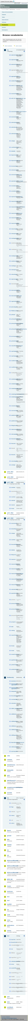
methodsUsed (13, 589)
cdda (8, 755)
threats (12, 645)
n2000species (13, 735)
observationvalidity (13, 290)
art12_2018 (10, 477)
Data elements (5, 19)
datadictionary (11, 764)
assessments (13, 523)
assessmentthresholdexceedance (13, 111)
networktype (13, 274)
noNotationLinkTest (13, 961)
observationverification (13, 295)
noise (8, 920)
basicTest (13, 939)
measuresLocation (13, 568)
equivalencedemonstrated (13, 181)
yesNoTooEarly (13, 664)
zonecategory (13, 461)
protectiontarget (13, 341)
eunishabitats (13, 699)
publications (10, 925)
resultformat (13, 367)
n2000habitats (13, 721)
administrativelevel (13, 64)
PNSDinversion (13, 310)
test (8, 936)
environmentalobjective (13, 174)
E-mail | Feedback (6, 1016)
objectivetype (13, 279)
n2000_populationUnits (13, 708)
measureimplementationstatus (13, 206)
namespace (13, 269)
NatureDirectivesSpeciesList (13, 742)
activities (13, 487)
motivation (13, 703)
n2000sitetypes (13, 729)
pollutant (13, 314)
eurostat (9, 792)
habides (9, 844)
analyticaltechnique (13, 80)
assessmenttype (13, 116)
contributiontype (13, 147)
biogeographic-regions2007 (13, 684)
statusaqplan (13, 434)
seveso (9, 930)
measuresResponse (13, 584)
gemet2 (9, 835)
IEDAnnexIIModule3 (11, 865)
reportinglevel (13, 351)
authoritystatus (13, 133)
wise (8, 1002)
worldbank (10, 1007)
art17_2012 (10, 513)
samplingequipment (13, 379)
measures (13, 559)
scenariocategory (13, 405)
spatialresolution (13, 415)
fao (8, 798)
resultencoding (13, 360)
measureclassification (13, 201)
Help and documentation (7, 12)
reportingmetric (13, 356)
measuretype (13, 228)
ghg (8, 839)
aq (8, 50)
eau (12, 949)
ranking (13, 630)
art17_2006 (10, 482)
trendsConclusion (13, 654)
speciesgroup (13, 751)
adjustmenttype (13, 59)
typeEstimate (13, 660)
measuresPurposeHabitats (13, 573)
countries (13, 496)
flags (12, 807)
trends (12, 508)
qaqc (12, 626)
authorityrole (13, 127)
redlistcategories (13, 746)
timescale (13, 443)
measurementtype (13, 223)
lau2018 (9, 904)
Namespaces (5, 29)
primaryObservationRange (13, 323)
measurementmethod (13, 217)
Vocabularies (5, 24)
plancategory (13, 306)
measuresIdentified (13, 564)
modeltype (13, 265)
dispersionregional (13, 160)
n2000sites (13, 726)
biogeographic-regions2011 (13, 688)
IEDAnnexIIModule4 (11, 872)
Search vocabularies (8, 45)
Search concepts (19, 45)
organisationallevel (13, 301)
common (9, 759)
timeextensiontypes (13, 438)
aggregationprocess (13, 76)
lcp (8, 909)
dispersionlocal (13, 155)
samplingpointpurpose (13, 388)
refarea (12, 815)
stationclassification (13, 429)
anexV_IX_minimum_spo (13, 85)
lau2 (8, 900)
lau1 (8, 896)
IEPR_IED (10, 879)
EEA (8, 1)
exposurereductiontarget (13, 196)
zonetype (13, 464)
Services (4, 27)
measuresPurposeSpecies (13, 579)
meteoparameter (13, 233)
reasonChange (13, 635)
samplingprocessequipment (13, 394)
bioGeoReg (13, 528)
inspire (9, 886)
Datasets (4, 14)
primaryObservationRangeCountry (13, 329)
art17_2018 (10, 518)
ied (8, 855)
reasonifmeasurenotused (13, 345)
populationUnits (13, 593)
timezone (13, 454)
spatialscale (13, 420)
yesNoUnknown (13, 669)
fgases (9, 830)
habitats (13, 550)
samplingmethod (13, 383)
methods (13, 500)
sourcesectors (13, 410)
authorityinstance (13, 122)
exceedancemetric (13, 185)
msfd (8, 914)
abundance (13, 681)
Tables (3, 17)
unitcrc (12, 823)
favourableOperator (13, 544)
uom (8, 996)
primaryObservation (13, 319)
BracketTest (13, 942)
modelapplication (13, 238)
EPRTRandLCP (11, 780)
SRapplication (13, 425)
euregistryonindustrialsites (11, 787)
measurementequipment (13, 213)
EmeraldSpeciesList (13, 695)
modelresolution (13, 261)
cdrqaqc (13, 140)
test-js (12, 964)
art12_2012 (10, 471)
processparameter (13, 336)
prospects (13, 621)
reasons (13, 504)
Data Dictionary (12, 9)
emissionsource (13, 170)
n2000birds (13, 714)
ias (8, 850)
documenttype (13, 166)
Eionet (7, 9)
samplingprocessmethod (13, 396)
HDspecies (13, 554)
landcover (10, 891)
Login (17, 3)
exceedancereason (13, 191)
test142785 (13, 968)
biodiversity (10, 677)
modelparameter (13, 255)
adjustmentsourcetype (13, 55)
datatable (13, 151)
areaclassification (13, 93)
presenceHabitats (13, 603)
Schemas (4, 22)
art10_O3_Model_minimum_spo (13, 98)
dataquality (13, 691)
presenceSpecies (13, 609)
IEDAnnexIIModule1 (11, 860)
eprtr (8, 775)
